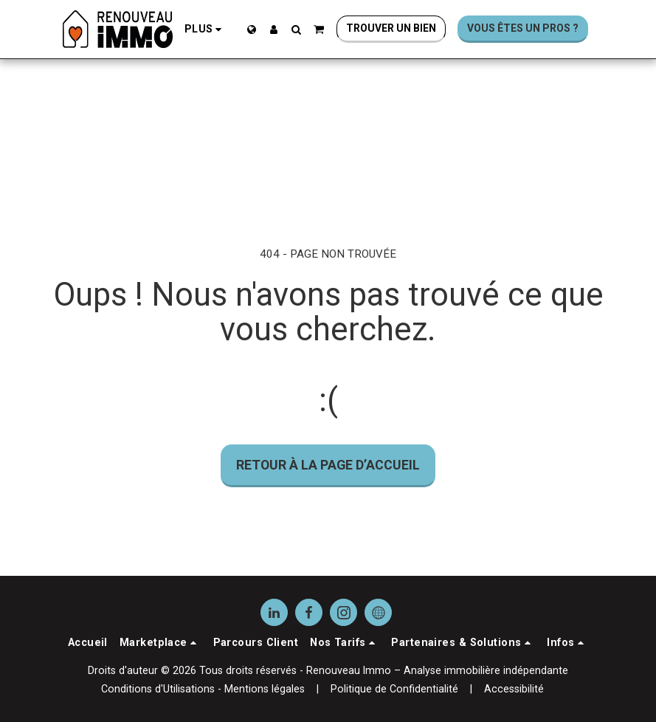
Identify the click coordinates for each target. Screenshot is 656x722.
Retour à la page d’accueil (328, 464)
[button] (296, 29)
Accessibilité (514, 689)
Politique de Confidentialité (394, 689)
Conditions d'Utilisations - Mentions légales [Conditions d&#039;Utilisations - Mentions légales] (203, 689)
